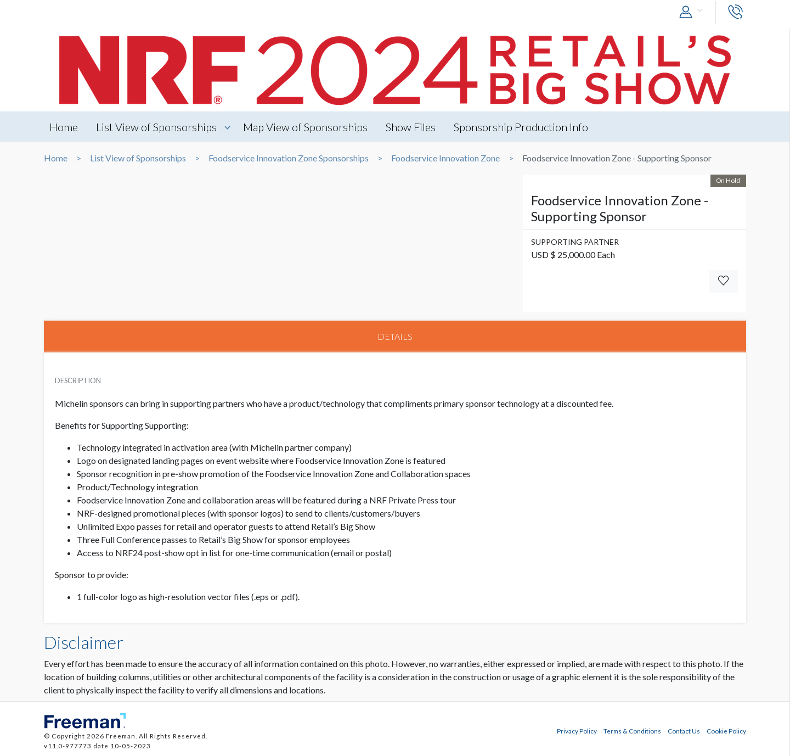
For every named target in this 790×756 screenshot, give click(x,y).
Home (63, 126)
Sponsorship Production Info (521, 126)
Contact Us (684, 731)
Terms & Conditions (632, 731)
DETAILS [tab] (395, 336)
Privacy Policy (577, 731)
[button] (693, 12)
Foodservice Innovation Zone (445, 158)
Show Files (411, 126)
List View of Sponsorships (156, 126)
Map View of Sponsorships (305, 126)
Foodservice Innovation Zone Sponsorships (288, 158)
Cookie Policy (726, 731)
